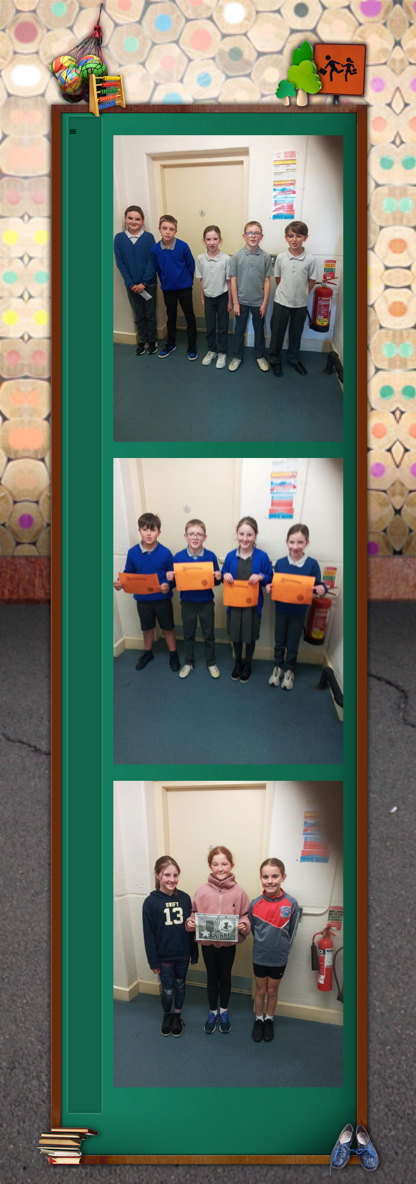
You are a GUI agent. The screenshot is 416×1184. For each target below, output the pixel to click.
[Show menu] (73, 131)
